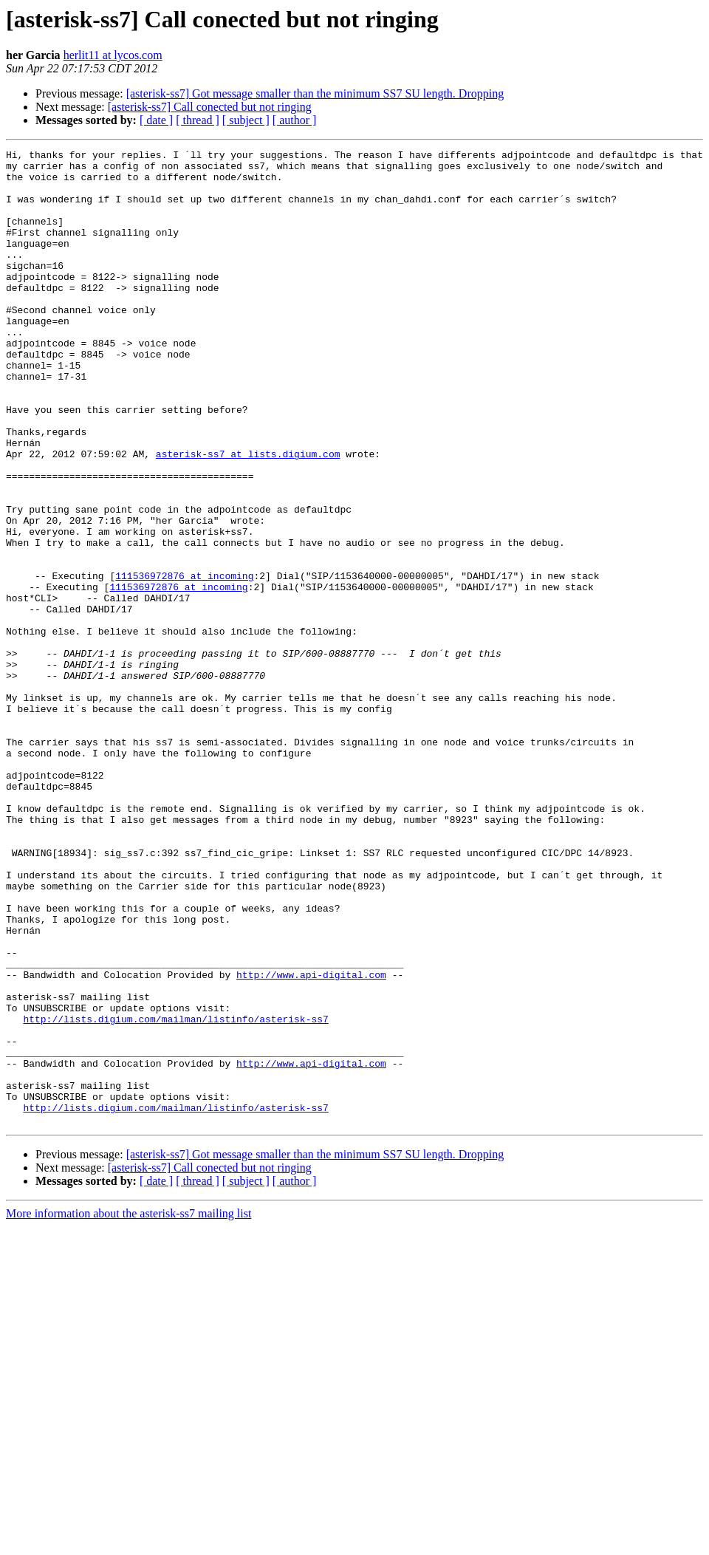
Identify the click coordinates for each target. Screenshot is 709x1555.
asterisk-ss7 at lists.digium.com (248, 515)
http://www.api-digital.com (311, 1140)
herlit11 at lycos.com (113, 55)
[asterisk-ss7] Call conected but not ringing (210, 106)
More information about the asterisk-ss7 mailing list (128, 1408)
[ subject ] (246, 120)
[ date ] (156, 120)
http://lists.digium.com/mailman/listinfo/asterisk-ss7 (175, 1193)
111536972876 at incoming (184, 662)
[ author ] (295, 120)
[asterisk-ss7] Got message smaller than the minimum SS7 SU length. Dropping (315, 93)
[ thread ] (197, 120)
